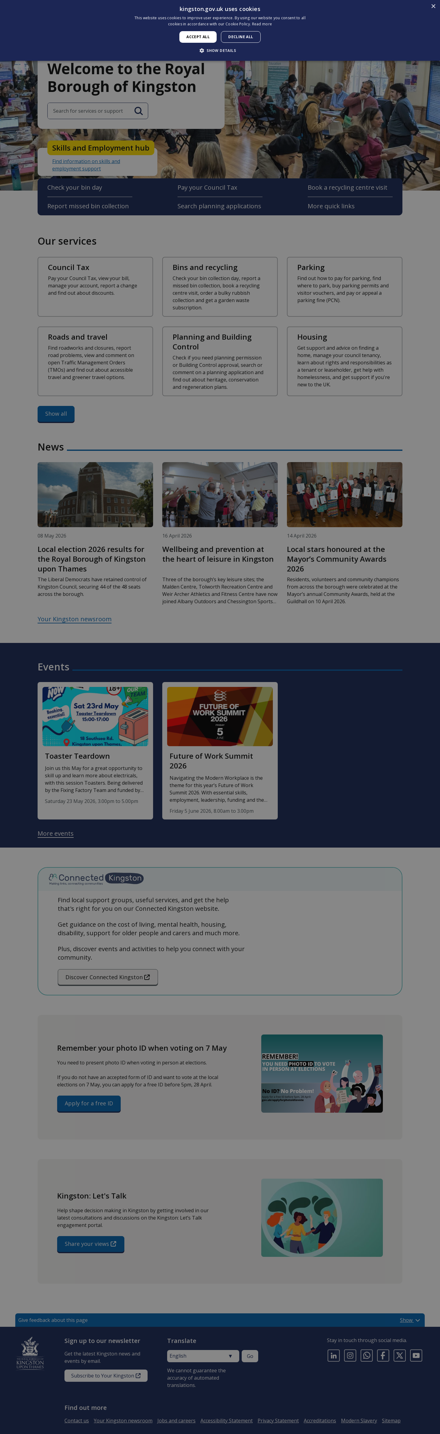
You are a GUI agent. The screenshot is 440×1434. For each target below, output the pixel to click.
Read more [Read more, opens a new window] (262, 24)
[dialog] (220, 30)
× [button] (433, 6)
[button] (220, 50)
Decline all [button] (240, 36)
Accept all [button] (198, 36)
